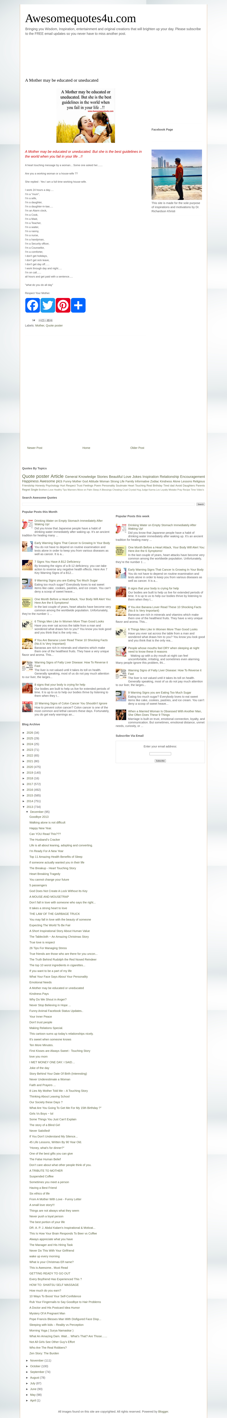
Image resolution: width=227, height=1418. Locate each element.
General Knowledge (80, 477)
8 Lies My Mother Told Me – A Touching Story (58, 1090)
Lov (158, 490)
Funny (67, 481)
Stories (102, 477)
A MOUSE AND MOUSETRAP (49, 896)
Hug (139, 490)
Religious (199, 481)
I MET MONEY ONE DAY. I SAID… (52, 1062)
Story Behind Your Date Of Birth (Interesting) (58, 1073)
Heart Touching (137, 485)
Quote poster (54, 325)
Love (127, 477)
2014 (30, 801)
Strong (114, 481)
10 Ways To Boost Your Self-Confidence (55, 1296)
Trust (79, 485)
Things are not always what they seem (54, 1210)
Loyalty (164, 490)
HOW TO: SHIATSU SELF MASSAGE (54, 1284)
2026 (30, 732)
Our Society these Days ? (46, 1102)
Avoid (178, 485)
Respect (71, 485)
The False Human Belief (45, 1159)
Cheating (117, 490)
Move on (81, 490)
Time (193, 490)
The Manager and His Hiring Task (51, 1244)
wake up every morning (44, 1256)
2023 (30, 749)
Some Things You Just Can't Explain (52, 1119)
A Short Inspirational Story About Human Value (59, 931)
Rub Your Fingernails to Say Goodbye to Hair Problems (65, 1302)
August (35, 1377)
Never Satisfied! (39, 1130)
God (85, 481)
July (33, 1383)
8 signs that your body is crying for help (60, 684)
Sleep (96, 490)
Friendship (28, 485)
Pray (179, 490)
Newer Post (34, 447)
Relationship (169, 477)
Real (149, 485)
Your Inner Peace (40, 1016)
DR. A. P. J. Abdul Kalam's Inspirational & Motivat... (62, 1227)
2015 (30, 795)
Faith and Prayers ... (42, 1085)
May (33, 1394)
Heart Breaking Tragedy (44, 873)
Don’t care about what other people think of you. (60, 1165)
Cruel (125, 490)
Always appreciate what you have (51, 1239)
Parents (200, 485)
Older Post (137, 447)
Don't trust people (40, 1022)
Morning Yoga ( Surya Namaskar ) (51, 1330)
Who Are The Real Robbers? (48, 1347)
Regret (26, 489)
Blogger (163, 1411)
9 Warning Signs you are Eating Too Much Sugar (66, 580)
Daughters (189, 485)
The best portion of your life (47, 1222)
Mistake (173, 490)
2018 (30, 778)
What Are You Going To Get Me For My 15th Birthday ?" (65, 1107)
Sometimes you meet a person (49, 1182)
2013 (30, 806)
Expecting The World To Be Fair (49, 925)
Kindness (166, 481)
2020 (30, 766)
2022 (30, 755)
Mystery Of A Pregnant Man (47, 1313)
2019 (30, 772)
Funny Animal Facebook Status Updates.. (56, 1010)
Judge (145, 490)
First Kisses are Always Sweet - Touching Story (59, 1050)
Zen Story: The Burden (44, 1353)
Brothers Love (46, 490)
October (35, 1366)
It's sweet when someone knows (50, 1039)
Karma (152, 490)
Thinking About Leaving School (49, 1096)
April (33, 1400)
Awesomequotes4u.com (80, 18)
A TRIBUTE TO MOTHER (46, 1170)
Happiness (30, 481)
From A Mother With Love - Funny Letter (55, 1199)
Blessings (107, 490)
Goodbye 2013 (39, 816)
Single (34, 489)
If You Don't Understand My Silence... (53, 1136)
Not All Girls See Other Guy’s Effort (52, 1342)
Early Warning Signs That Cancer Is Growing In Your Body (72, 543)
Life (122, 481)
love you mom (38, 1056)
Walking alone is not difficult (47, 822)
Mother (39, 325)
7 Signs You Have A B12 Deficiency (57, 561)
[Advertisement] (96, 56)
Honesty (40, 485)
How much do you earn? (45, 1290)
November (37, 1360)
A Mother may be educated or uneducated (56, 988)
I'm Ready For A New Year (46, 851)
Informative (142, 481)
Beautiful (116, 477)
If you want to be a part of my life (50, 971)
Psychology (52, 485)
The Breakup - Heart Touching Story (52, 868)
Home (86, 447)
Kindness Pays (39, 993)
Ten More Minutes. (41, 1045)
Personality (108, 485)
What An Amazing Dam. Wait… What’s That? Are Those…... (68, 1336)
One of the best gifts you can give (51, 1153)
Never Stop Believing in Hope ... (50, 1005)
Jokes (136, 477)
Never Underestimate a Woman (49, 1079)
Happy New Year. (40, 828)
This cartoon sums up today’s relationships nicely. (61, 1033)
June (33, 1389)
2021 (30, 761)
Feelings (88, 485)
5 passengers (38, 885)
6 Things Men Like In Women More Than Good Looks (69, 621)
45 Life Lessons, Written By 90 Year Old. (55, 1142)
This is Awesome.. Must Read (48, 1267)
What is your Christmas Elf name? (51, 1262)
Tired (166, 485)
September (37, 1372)
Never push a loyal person (46, 1216)
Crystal (132, 490)
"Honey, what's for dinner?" (46, 1147)
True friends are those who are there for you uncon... (63, 953)
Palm (89, 490)
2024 (30, 744)
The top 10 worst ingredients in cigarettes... (57, 965)
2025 (30, 738)
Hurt (62, 485)
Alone (176, 481)
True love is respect (42, 942)
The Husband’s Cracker (44, 839)
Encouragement (192, 477)
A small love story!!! (42, 1205)
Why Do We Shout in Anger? (48, 999)
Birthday (157, 485)
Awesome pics (51, 481)
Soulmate (121, 485)
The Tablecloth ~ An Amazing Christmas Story (59, 936)
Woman (104, 481)
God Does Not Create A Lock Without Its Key (58, 891)
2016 (30, 789)
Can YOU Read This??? (45, 834)
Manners (72, 490)
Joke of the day (39, 1068)
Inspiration (150, 477)
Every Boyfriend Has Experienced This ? (55, 1279)
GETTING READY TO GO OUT (49, 1273)
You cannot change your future (49, 879)
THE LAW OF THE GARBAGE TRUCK (54, 913)
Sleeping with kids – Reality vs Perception (56, 1324)
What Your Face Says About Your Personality (58, 976)
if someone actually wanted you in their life (56, 862)
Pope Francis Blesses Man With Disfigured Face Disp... (65, 1319)
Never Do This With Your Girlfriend (51, 1250)
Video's (200, 490)
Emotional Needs (40, 982)
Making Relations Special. (46, 1028)
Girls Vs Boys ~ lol (41, 1113)
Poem (97, 485)
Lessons (186, 481)
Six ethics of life (39, 1193)
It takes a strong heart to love (48, 908)
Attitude (94, 481)
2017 (30, 784)
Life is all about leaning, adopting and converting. (61, 845)
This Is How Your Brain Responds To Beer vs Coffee (63, 1233)
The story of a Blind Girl (44, 1125)
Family (129, 481)
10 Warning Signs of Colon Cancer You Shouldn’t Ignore (71, 703)
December (37, 811)
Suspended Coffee (41, 1176)
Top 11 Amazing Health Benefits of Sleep (55, 856)
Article (57, 476)
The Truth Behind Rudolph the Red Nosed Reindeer (63, 959)
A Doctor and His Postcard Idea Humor (54, 1307)
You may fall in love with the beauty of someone (60, 919)
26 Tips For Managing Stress (48, 948)
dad (172, 485)
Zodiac (154, 481)
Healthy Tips (60, 490)
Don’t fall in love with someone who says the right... (62, 902)
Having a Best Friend (43, 1187)
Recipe (186, 490)
